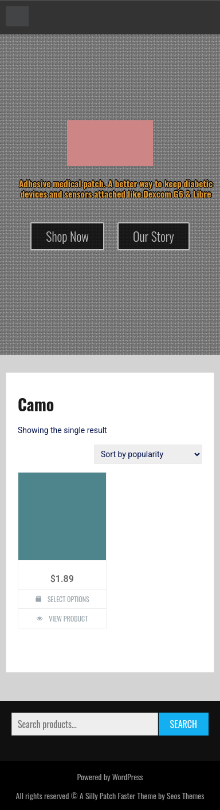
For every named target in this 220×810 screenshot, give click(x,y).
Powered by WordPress (110, 776)
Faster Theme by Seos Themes (160, 795)
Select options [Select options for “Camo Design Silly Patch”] (68, 599)
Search (183, 724)
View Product (68, 618)
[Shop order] (148, 454)
